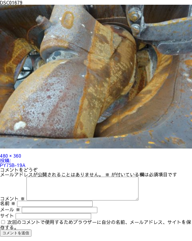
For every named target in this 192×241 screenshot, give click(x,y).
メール (10, 213)
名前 (8, 207)
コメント (12, 203)
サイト (7, 220)
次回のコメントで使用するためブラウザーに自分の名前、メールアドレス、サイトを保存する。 (95, 229)
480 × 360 (10, 155)
